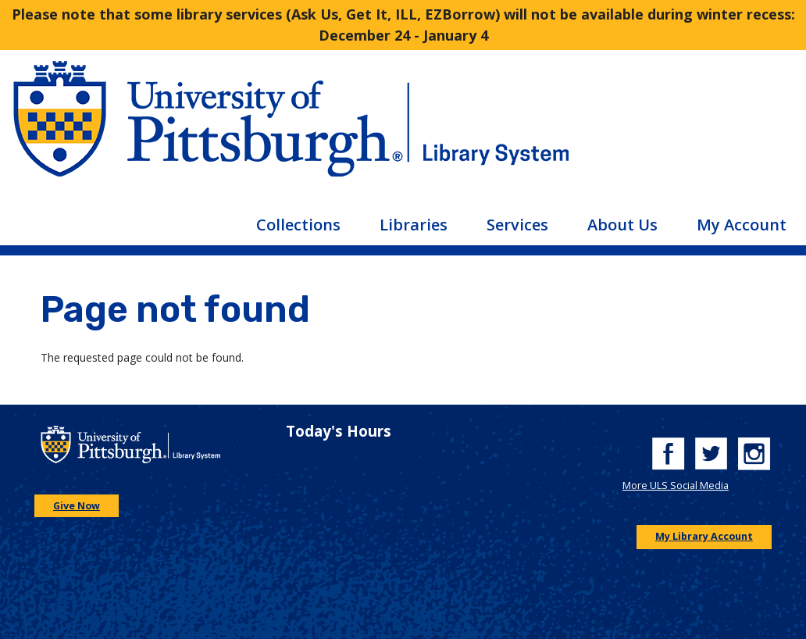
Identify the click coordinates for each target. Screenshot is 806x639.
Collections (298, 224)
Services (517, 224)
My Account (741, 224)
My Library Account (704, 536)
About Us (622, 224)
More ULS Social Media (675, 485)
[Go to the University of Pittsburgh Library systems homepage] (604, 131)
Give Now (76, 505)
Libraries (414, 224)
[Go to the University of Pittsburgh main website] (201, 131)
